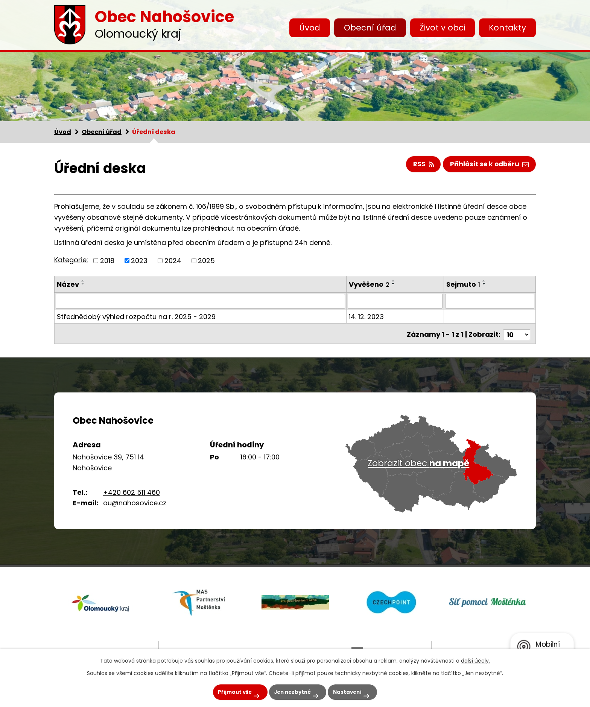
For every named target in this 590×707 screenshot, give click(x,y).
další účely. (475, 659)
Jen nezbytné (290, 691)
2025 (206, 260)
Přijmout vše (224, 691)
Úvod (309, 27)
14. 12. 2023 (366, 316)
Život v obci (442, 27)
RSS (419, 165)
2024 (172, 260)
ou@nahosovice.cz (134, 500)
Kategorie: (71, 260)
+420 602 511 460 (131, 489)
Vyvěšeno (369, 284)
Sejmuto (464, 284)
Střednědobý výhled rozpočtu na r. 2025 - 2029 (136, 316)
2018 (107, 260)
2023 (139, 260)
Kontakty (507, 27)
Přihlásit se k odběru (488, 165)
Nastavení (353, 691)
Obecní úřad (370, 27)
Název (68, 284)
